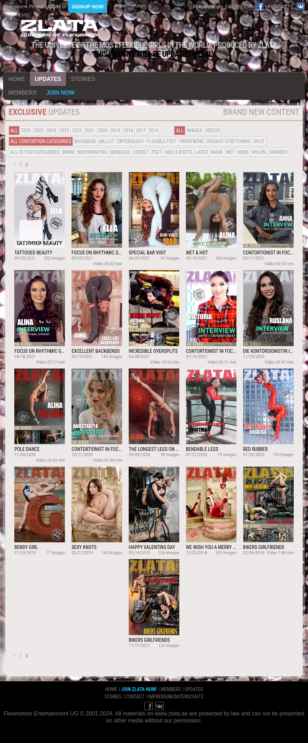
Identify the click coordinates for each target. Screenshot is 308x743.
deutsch (138, 5)
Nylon (259, 152)
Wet (230, 152)
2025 (39, 130)
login (53, 6)
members (22, 93)
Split (259, 141)
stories (83, 79)
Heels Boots (178, 152)
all (14, 130)
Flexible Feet (161, 141)
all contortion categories (40, 141)
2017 (141, 130)
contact (134, 696)
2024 (52, 130)
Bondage (120, 152)
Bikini (68, 152)
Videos (212, 130)
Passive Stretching (228, 141)
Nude (243, 152)
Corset (141, 152)
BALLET (106, 141)
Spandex (278, 152)
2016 (154, 130)
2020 (102, 130)
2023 (64, 130)
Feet (157, 152)
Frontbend (192, 141)
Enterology (131, 141)
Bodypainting (92, 152)
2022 (77, 130)
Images (194, 130)
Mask (217, 152)
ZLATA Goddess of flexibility (60, 28)
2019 (115, 130)
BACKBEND (85, 141)
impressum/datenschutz (176, 696)
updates (48, 79)
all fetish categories (34, 152)
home (16, 79)
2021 (90, 130)
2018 (128, 130)
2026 (26, 130)
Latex (201, 152)
